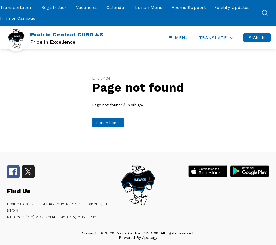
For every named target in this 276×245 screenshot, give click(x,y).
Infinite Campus (18, 18)
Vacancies (87, 7)
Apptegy (149, 237)
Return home (108, 122)
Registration (54, 7)
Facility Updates (232, 7)
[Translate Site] (216, 37)
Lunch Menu (149, 7)
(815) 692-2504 (40, 216)
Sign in (257, 37)
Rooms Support (189, 7)
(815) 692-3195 (81, 216)
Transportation (16, 7)
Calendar (116, 7)
